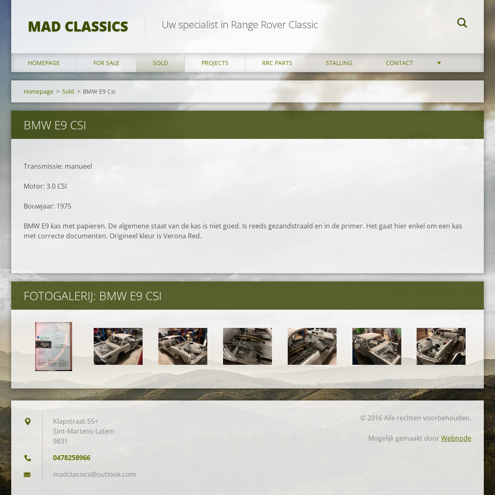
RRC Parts (277, 63)
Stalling (339, 63)
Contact (399, 63)
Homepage (44, 63)
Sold (160, 63)
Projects (214, 63)
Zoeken (462, 24)
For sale (106, 63)
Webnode (456, 438)
